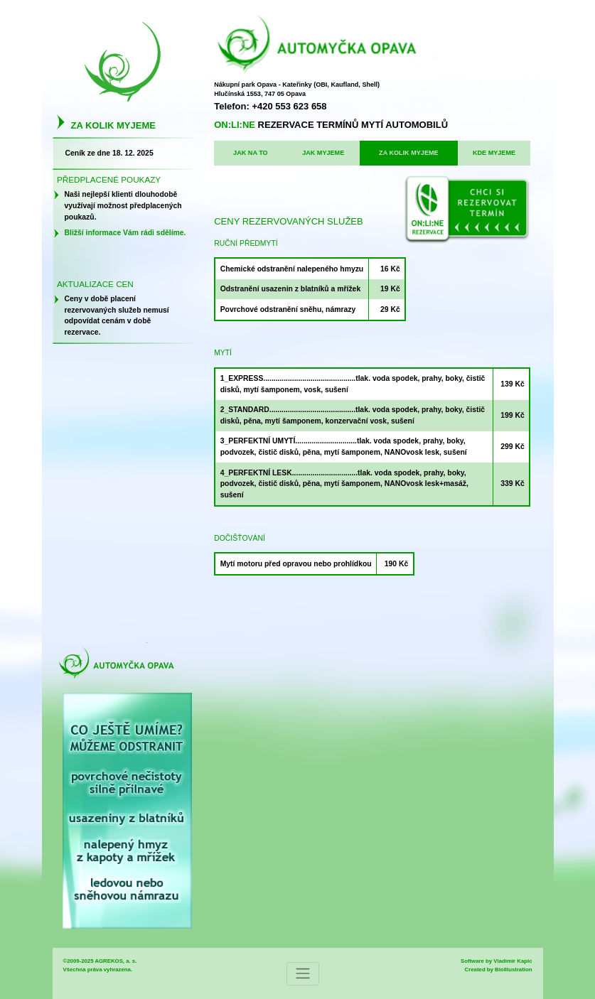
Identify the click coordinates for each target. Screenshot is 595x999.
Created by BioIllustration (498, 969)
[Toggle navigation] (302, 974)
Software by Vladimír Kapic (496, 961)
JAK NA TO (250, 152)
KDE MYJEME (494, 152)
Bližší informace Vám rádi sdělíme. (125, 233)
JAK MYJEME (323, 152)
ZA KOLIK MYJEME (409, 152)
